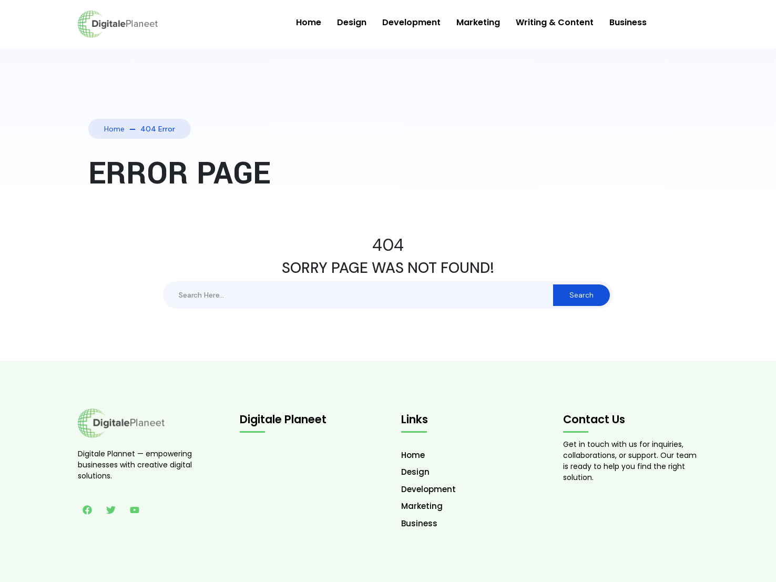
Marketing (478, 22)
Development (411, 22)
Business (628, 22)
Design (351, 22)
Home (308, 22)
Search (581, 295)
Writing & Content (555, 22)
